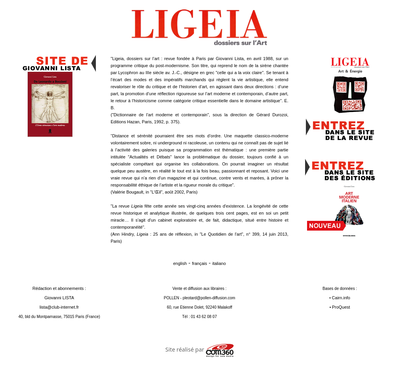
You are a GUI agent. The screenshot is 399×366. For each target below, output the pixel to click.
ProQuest (341, 307)
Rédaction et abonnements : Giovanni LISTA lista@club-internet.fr (59, 297)
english (180, 263)
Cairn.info (341, 297)
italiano (219, 263)
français (199, 263)
